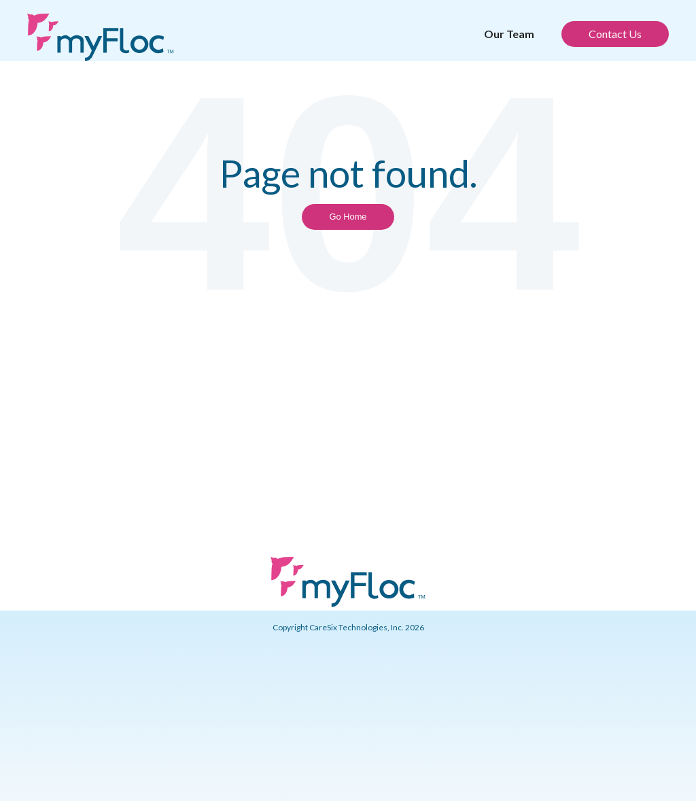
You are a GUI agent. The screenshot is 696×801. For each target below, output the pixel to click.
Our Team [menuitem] (509, 33)
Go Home (347, 216)
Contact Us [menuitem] (615, 33)
